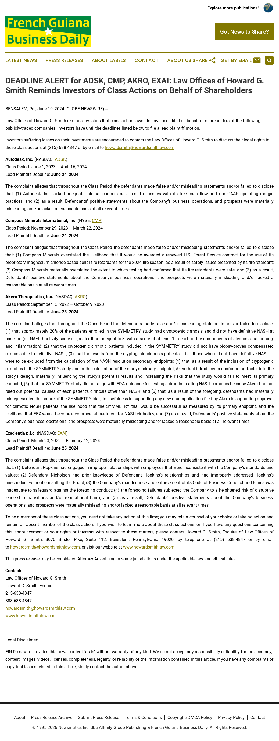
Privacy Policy (231, 717)
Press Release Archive (51, 717)
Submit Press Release (98, 717)
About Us (179, 60)
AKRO (80, 296)
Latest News (21, 60)
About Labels (109, 60)
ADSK (60, 159)
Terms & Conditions (143, 717)
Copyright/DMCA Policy (189, 717)
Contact (146, 60)
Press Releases (64, 60)
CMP (96, 220)
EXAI (61, 433)
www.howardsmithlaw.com (148, 547)
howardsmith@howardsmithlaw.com (139, 147)
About (19, 717)
